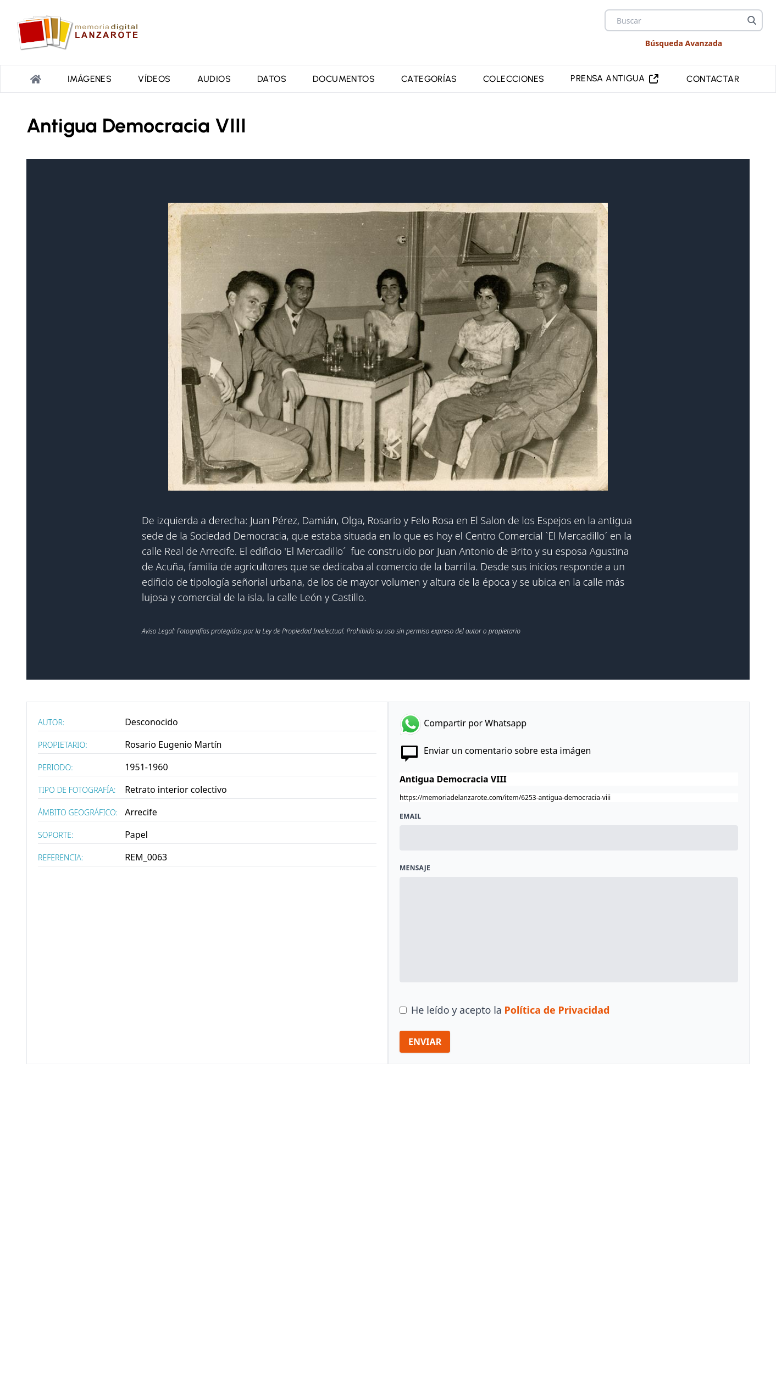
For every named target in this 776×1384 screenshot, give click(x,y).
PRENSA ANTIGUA (615, 79)
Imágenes (90, 79)
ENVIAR (424, 1042)
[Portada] (36, 79)
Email (410, 816)
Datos (271, 79)
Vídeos (154, 79)
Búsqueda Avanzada (683, 43)
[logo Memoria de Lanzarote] (80, 32)
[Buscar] (752, 20)
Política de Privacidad (557, 1009)
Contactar (712, 79)
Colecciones (513, 79)
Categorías (429, 79)
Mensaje (415, 868)
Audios (214, 79)
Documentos (344, 79)
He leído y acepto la (510, 1009)
